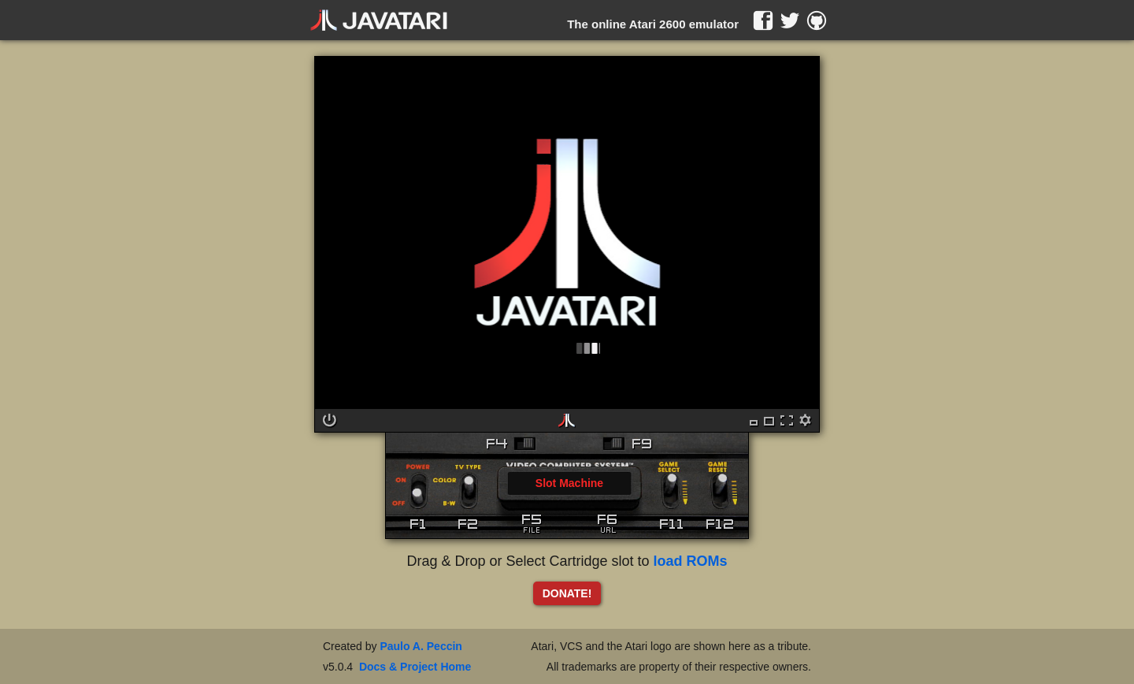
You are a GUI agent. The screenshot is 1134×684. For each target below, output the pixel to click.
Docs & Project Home (415, 666)
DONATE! (567, 593)
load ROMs (691, 561)
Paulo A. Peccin (421, 646)
